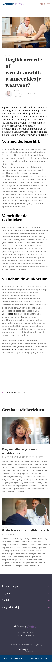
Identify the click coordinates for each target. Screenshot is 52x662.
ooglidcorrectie (16, 149)
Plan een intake (39, 658)
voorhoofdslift (9, 314)
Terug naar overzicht (14, 392)
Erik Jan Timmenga (28, 94)
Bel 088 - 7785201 (13, 658)
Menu (45, 4)
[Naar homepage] (13, 3)
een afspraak (13, 349)
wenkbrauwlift (17, 227)
